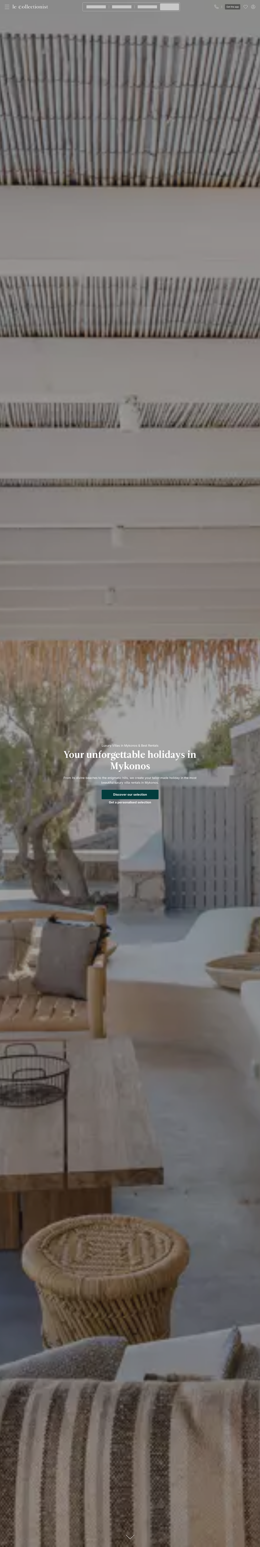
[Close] (8, 6)
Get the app (232, 6)
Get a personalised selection (130, 802)
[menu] (245, 7)
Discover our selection (130, 794)
